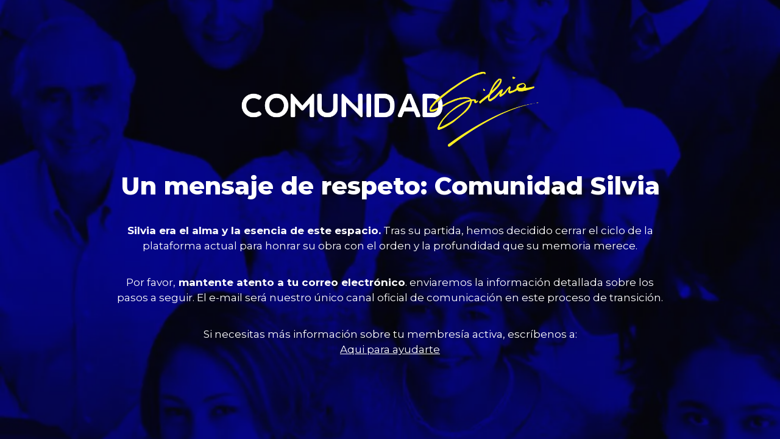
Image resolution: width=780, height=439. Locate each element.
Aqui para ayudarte (390, 349)
